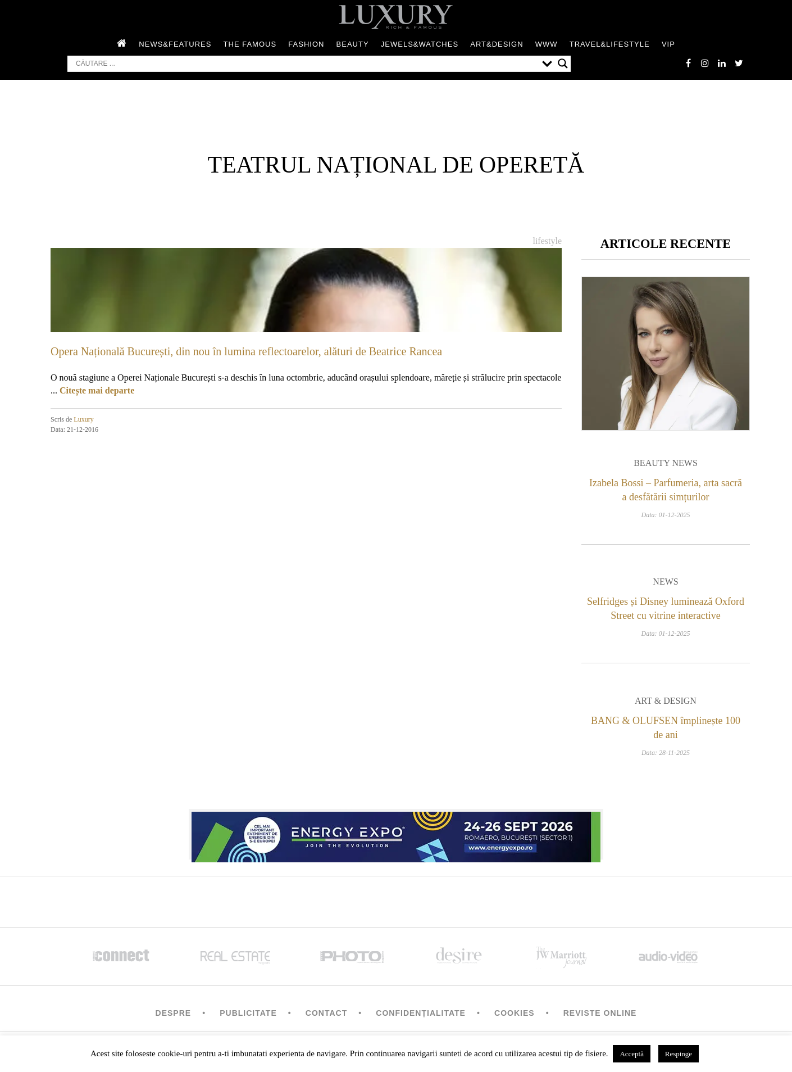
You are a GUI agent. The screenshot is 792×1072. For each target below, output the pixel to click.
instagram (705, 63)
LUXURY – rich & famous (396, 17)
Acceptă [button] (632, 1054)
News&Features (175, 44)
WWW (546, 44)
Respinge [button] (678, 1054)
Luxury (83, 419)
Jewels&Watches (419, 44)
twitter (738, 63)
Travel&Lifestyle (610, 44)
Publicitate (248, 1012)
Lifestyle (547, 241)
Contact (326, 1012)
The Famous (250, 44)
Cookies (514, 1012)
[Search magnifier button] (563, 63)
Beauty (352, 44)
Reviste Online (600, 1012)
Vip (668, 44)
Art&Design (496, 44)
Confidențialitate (421, 1012)
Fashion (306, 44)
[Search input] (306, 63)
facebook (688, 63)
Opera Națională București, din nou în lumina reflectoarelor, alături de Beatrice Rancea (246, 351)
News (665, 581)
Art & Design (666, 700)
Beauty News (666, 463)
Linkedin (721, 63)
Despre (174, 1012)
